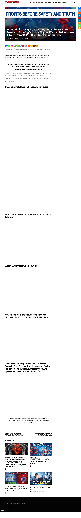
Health (59, 2)
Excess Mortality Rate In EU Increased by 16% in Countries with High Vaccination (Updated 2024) (42, 435)
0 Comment (27, 38)
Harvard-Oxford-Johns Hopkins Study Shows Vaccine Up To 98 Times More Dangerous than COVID (14, 435)
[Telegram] (20, 46)
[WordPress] (26, 46)
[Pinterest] (23, 46)
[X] (34, 46)
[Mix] (79, 23)
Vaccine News (65, 2)
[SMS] (17, 46)
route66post (11, 38)
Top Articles (32, 2)
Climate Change (39, 2)
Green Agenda (48, 2)
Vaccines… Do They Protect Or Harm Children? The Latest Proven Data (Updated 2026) (16, 488)
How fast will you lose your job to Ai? (41, 488)
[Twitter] (79, 10)
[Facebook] (6, 46)
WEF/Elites (54, 2)
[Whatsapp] (9, 46)
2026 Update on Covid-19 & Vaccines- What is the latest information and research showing (39, 460)
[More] (37, 46)
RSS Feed (2, 510)
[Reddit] (29, 46)
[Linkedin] (79, 15)
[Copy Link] (31, 46)
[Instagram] (12, 46)
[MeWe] (79, 20)
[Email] (15, 46)
